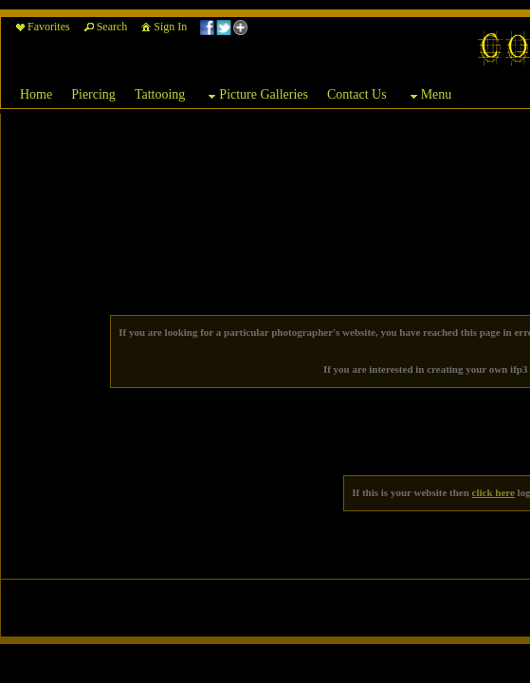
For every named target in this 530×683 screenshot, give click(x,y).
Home (36, 94)
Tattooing (160, 94)
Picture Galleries (256, 95)
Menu (429, 95)
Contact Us (357, 94)
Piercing (93, 94)
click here (493, 492)
